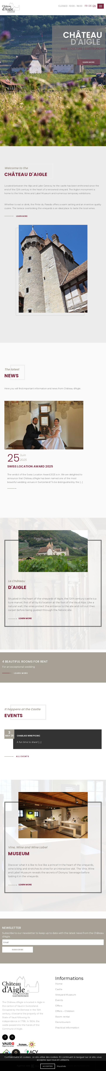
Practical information (67, 1027)
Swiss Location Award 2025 (30, 466)
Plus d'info (61, 1066)
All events (22, 756)
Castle (58, 989)
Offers (58, 1005)
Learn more (25, 618)
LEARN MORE (21, 216)
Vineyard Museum (65, 994)
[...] (39, 742)
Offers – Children (64, 1011)
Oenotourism (62, 1022)
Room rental (62, 1016)
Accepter (48, 1066)
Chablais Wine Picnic (28, 735)
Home (59, 983)
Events (59, 1000)
